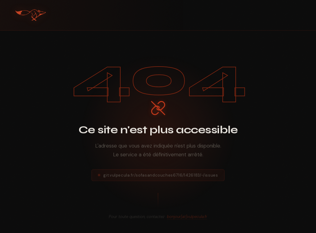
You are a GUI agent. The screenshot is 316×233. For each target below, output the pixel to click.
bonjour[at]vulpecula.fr (187, 218)
